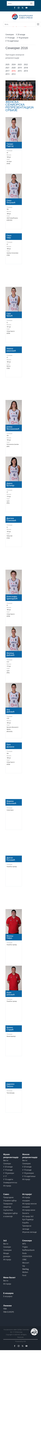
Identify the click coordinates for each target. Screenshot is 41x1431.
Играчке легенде (29, 1232)
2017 (7, 71)
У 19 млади (8, 1170)
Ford (24, 1275)
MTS (24, 1243)
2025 (7, 64)
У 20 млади (8, 1166)
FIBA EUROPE (8, 1312)
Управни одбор (10, 1200)
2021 (7, 67)
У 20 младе (20, 34)
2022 (26, 64)
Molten (25, 1272)
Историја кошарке (26, 1199)
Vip (23, 1266)
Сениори (7, 1163)
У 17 (5, 1176)
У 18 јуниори (8, 1173)
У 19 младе (10, 37)
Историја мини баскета (28, 1211)
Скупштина (8, 1210)
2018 (26, 67)
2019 (20, 67)
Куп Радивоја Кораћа (27, 1221)
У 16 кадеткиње (12, 41)
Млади (6, 1253)
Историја (7, 1185)
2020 (14, 67)
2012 (14, 74)
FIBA (5, 1309)
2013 (7, 74)
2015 (20, 71)
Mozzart (25, 1263)
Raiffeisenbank (28, 1250)
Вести (5, 1160)
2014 (26, 71)
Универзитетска (10, 1182)
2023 (20, 64)
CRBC (24, 1259)
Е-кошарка (7, 1296)
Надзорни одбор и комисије (10, 1215)
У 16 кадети (8, 1179)
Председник (8, 1197)
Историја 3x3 (27, 1216)
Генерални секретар (7, 1205)
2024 (14, 64)
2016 (14, 71)
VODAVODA (27, 1256)
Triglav (25, 1247)
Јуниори (6, 1256)
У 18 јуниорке (22, 37)
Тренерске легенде (26, 1227)
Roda (24, 1253)
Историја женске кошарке (29, 1205)
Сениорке (9, 34)
